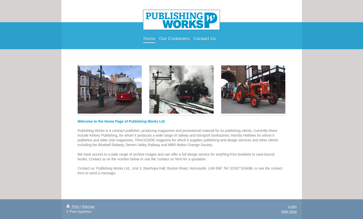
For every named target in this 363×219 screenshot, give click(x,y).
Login (292, 207)
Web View (289, 212)
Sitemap (88, 207)
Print (73, 207)
